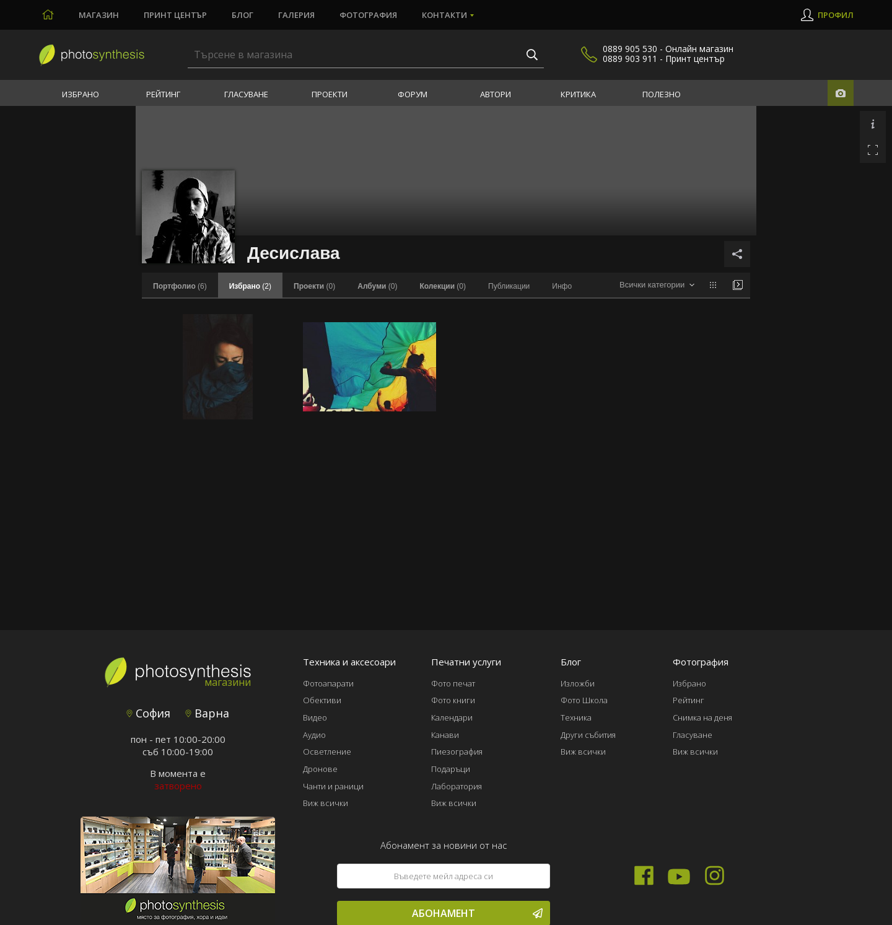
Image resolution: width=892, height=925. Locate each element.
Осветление (327, 751)
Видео (315, 717)
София (148, 713)
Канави (445, 734)
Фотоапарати (328, 683)
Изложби (578, 683)
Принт (175, 14)
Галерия (296, 14)
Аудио (314, 734)
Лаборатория (456, 786)
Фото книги (453, 700)
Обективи (322, 700)
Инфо (562, 286)
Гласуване (246, 94)
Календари (452, 717)
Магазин (99, 14)
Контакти (444, 14)
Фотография (368, 14)
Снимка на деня (702, 717)
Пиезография (457, 751)
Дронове (320, 768)
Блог (242, 14)
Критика (578, 94)
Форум (412, 94)
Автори (495, 94)
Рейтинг (163, 94)
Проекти (330, 94)
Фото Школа (584, 700)
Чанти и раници (333, 786)
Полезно (661, 94)
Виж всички (325, 803)
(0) (314, 286)
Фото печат (453, 683)
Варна (207, 713)
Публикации (509, 286)
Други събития (588, 734)
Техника (576, 717)
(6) (180, 286)
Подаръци (450, 768)
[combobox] (657, 285)
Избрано (80, 94)
